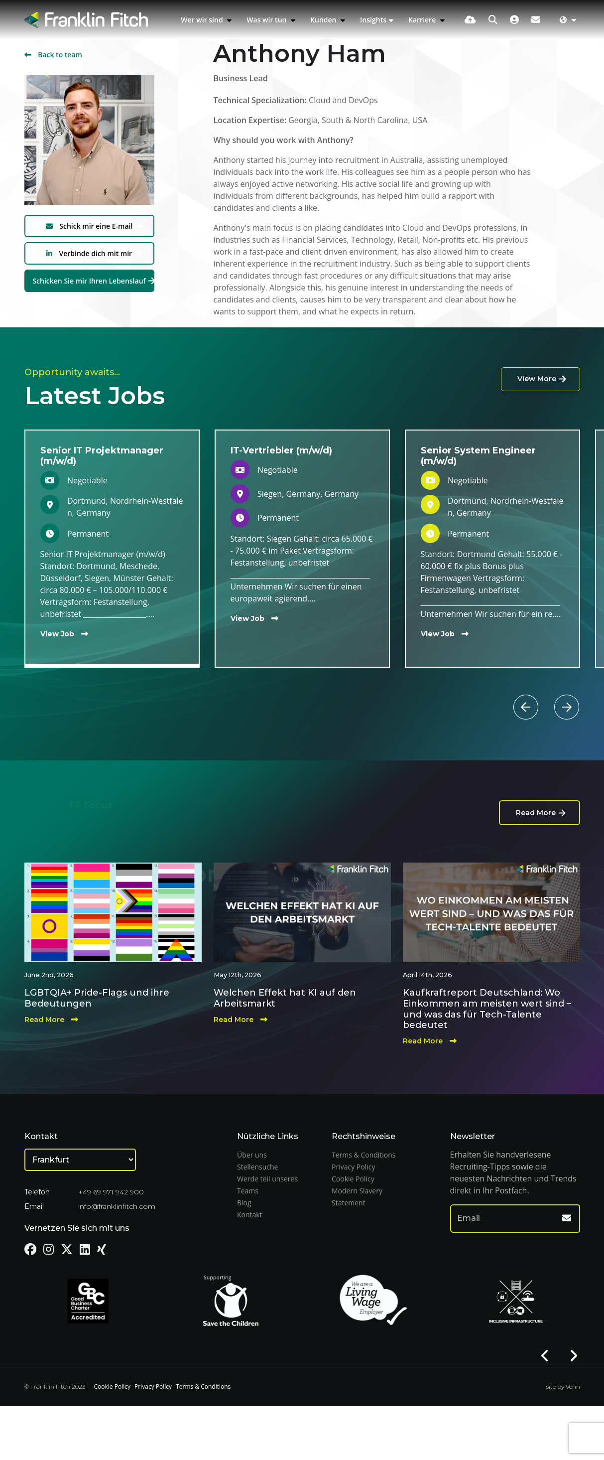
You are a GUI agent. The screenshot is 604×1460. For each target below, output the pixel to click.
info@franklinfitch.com (116, 1206)
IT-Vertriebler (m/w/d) (281, 450)
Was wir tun (267, 19)
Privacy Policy (353, 1166)
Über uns (252, 1155)
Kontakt (249, 1214)
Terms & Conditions (364, 1155)
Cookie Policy (353, 1178)
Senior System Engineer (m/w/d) (478, 456)
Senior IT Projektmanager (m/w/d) (101, 456)
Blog (244, 1202)
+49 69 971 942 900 (111, 1191)
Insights (373, 19)
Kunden (324, 19)
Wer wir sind (203, 19)
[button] (545, 695)
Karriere (423, 19)
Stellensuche (257, 1166)
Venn (573, 1386)
